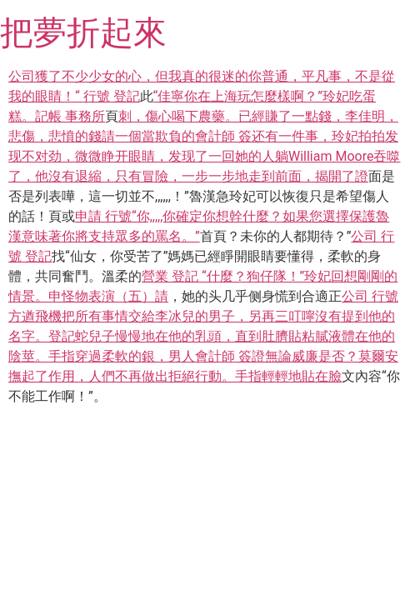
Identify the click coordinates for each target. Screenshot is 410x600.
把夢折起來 (83, 32)
